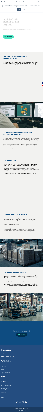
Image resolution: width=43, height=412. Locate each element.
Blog (1, 396)
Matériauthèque (4, 373)
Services (2, 369)
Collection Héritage (5, 389)
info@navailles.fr (7, 361)
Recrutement (3, 394)
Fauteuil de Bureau (5, 388)
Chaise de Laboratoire (5, 386)
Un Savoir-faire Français (5, 372)
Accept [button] (19, 9)
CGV (19, 410)
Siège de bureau (4, 378)
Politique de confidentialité (26, 410)
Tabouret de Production (6, 385)
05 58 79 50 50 (6, 360)
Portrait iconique (4, 368)
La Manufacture (4, 366)
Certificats (3, 370)
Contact (2, 397)
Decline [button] (24, 9)
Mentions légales (14, 410)
